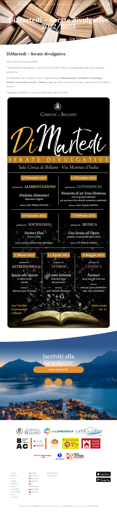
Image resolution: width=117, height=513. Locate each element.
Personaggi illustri (74, 4)
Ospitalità (61, 4)
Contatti (86, 4)
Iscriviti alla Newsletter (58, 369)
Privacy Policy (52, 473)
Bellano (26, 4)
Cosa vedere (36, 4)
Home (19, 4)
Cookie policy (52, 476)
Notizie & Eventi (49, 4)
